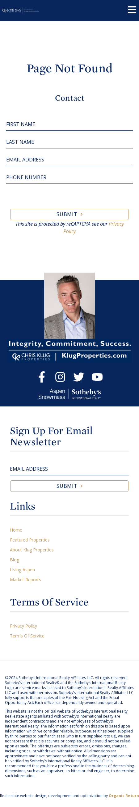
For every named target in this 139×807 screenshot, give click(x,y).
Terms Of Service (27, 636)
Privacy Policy (23, 626)
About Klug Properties (32, 550)
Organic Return (124, 795)
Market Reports (25, 580)
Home (16, 530)
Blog (14, 560)
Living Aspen (22, 570)
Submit (67, 214)
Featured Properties (30, 540)
